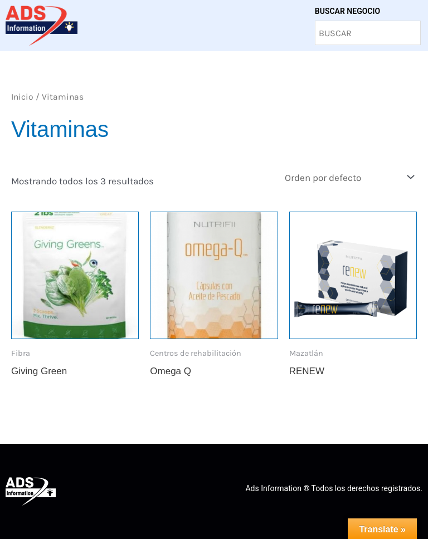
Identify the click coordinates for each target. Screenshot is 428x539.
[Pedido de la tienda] (348, 177)
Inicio (22, 97)
